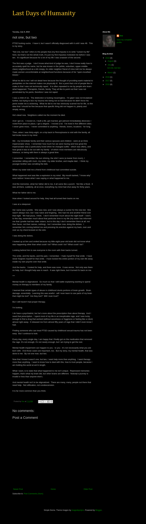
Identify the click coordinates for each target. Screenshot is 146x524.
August (111, 61)
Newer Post (18, 489)
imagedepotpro (78, 510)
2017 (107, 81)
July (110, 65)
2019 (107, 58)
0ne (121, 36)
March (110, 73)
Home (53, 489)
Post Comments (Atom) (33, 494)
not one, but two (113, 68)
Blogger (98, 510)
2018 (107, 77)
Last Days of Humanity (43, 13)
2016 (107, 84)
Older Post (88, 489)
